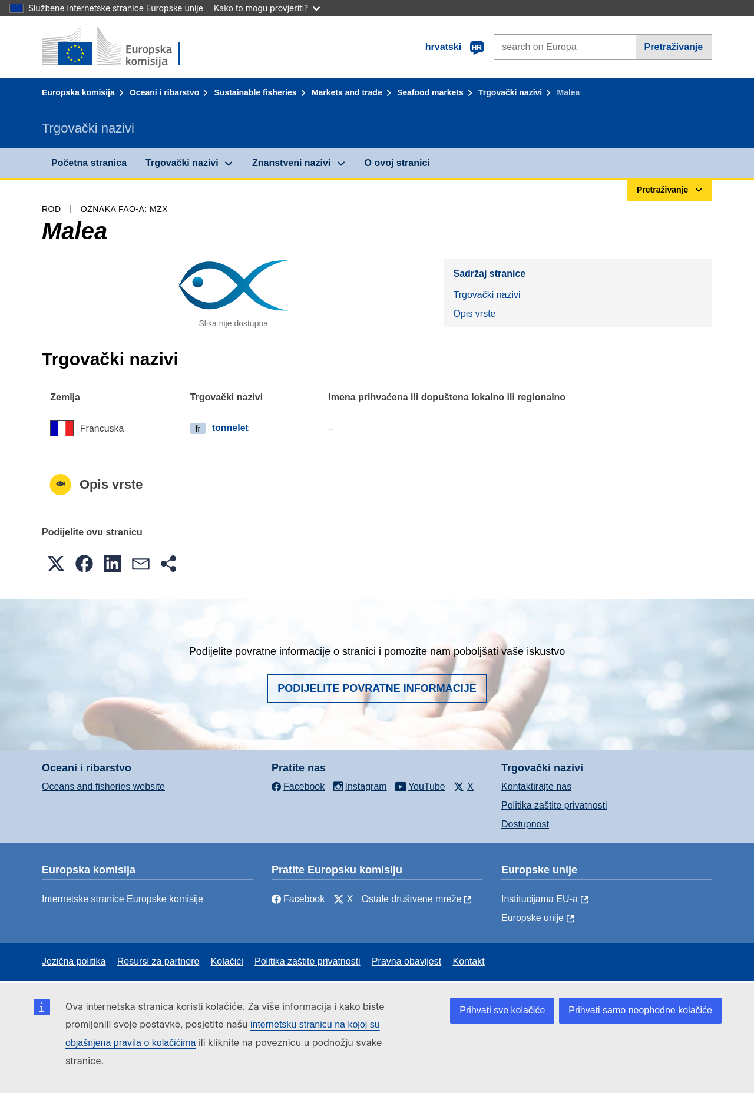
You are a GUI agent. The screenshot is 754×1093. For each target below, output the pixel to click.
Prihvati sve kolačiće (502, 1010)
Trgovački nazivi (510, 92)
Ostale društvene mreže (412, 899)
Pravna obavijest (406, 961)
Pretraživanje (673, 47)
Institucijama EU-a (539, 899)
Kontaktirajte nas (536, 786)
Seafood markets (430, 92)
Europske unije (532, 918)
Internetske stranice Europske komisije (122, 899)
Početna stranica (89, 163)
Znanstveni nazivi (291, 163)
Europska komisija (78, 92)
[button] (56, 563)
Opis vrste (474, 314)
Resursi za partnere (158, 961)
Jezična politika (74, 961)
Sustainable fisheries (255, 92)
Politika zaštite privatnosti (554, 805)
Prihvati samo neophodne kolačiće (640, 1010)
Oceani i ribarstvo (164, 92)
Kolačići (227, 961)
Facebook (298, 899)
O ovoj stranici (397, 163)
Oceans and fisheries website (103, 786)
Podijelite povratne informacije (377, 688)
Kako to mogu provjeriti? (267, 8)
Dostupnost (525, 824)
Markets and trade (347, 92)
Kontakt (468, 961)
